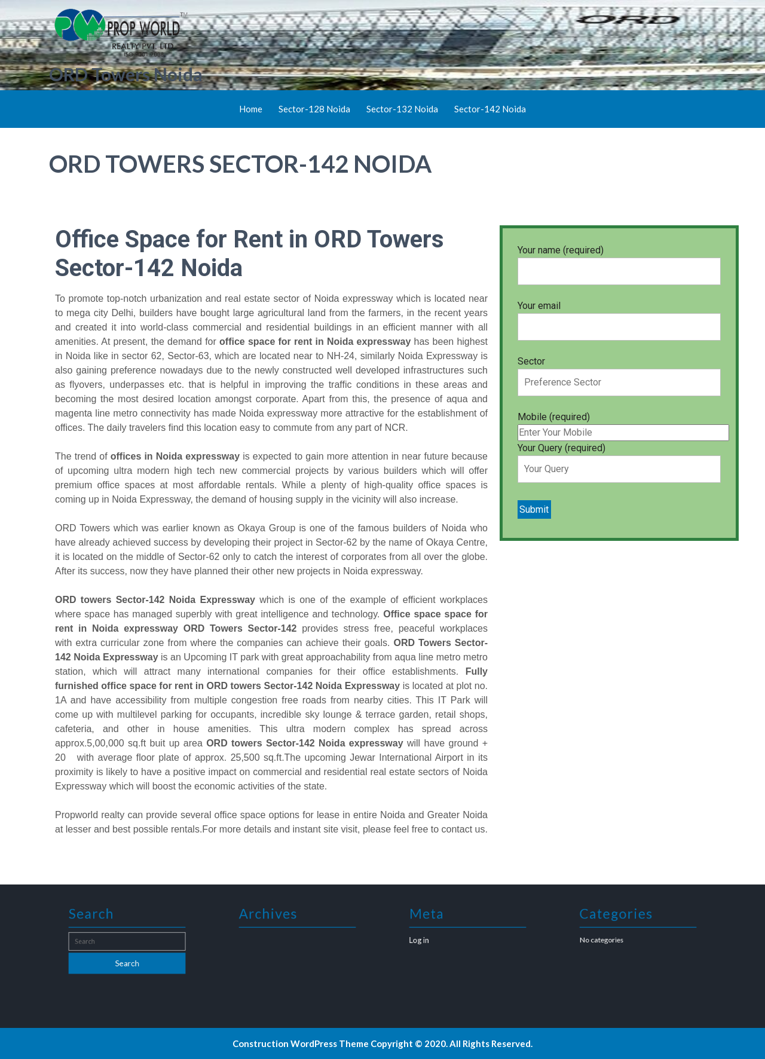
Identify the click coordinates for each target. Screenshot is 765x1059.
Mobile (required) (623, 424)
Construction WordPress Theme (300, 1043)
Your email (619, 316)
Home (250, 108)
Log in (430, 940)
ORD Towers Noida (126, 74)
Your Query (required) (619, 458)
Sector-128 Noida (314, 108)
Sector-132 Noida (402, 108)
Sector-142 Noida (490, 108)
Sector (619, 372)
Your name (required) (619, 260)
